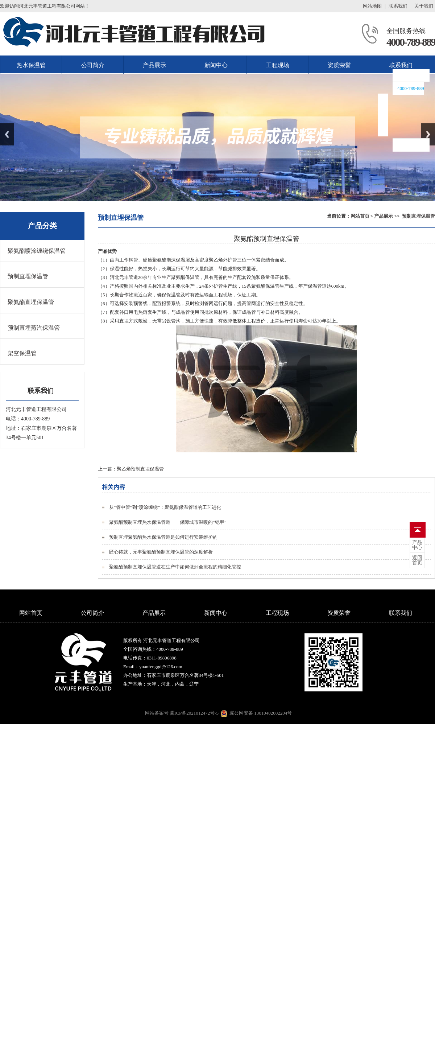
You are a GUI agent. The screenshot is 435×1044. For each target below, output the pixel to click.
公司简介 (92, 65)
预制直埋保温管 (418, 216)
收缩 (383, 115)
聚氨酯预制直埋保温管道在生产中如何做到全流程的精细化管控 (175, 567)
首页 (417, 560)
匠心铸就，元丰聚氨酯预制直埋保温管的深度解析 (161, 552)
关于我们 (423, 6)
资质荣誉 (339, 65)
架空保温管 (22, 353)
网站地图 (372, 6)
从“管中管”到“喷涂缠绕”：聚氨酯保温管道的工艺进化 (165, 507)
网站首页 (360, 216)
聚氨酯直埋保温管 (31, 302)
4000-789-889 (410, 42)
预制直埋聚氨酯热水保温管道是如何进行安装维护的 (163, 537)
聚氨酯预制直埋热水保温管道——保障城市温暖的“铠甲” (168, 522)
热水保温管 (31, 65)
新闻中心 (216, 65)
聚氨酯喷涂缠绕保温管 (37, 251)
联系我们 (398, 6)
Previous (7, 134)
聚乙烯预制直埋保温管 (140, 469)
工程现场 (277, 65)
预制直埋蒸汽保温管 (34, 328)
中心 (417, 545)
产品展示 (154, 65)
